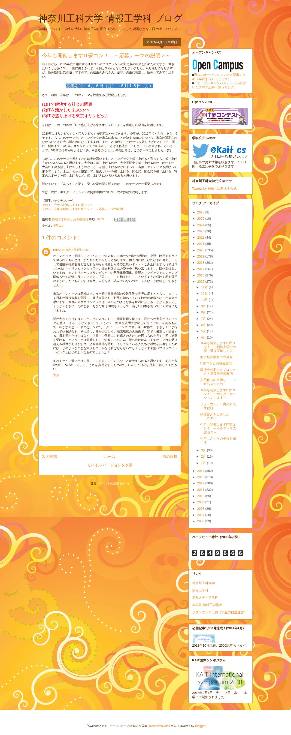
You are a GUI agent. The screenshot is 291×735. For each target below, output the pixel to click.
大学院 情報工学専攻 (207, 605)
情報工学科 (200, 590)
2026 (201, 212)
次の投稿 (49, 457)
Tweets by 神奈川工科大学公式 (214, 188)
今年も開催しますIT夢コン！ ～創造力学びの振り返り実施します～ (218, 347)
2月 (204, 456)
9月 (204, 306)
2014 (201, 471)
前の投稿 (170, 457)
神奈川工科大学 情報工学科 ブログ (110, 18)
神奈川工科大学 (203, 583)
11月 (205, 293)
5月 (204, 331)
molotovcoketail (159, 726)
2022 (201, 237)
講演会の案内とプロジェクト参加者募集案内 (218, 371)
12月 (205, 287)
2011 (201, 490)
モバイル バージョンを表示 (109, 465)
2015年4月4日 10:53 (76, 250)
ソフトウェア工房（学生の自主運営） (219, 612)
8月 (204, 312)
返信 (56, 375)
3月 (204, 450)
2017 (201, 269)
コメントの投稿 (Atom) (113, 483)
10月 (205, 300)
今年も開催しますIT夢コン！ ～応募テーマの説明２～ (218, 428)
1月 (204, 463)
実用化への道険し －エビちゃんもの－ (218, 382)
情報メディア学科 (205, 597)
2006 (201, 521)
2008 (201, 508)
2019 (201, 256)
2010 (201, 496)
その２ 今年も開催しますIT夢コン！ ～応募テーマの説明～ (84, 209)
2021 (201, 244)
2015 (201, 281)
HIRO (57, 250)
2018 (201, 262)
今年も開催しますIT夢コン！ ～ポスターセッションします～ (218, 394)
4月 (204, 337)
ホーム (109, 457)
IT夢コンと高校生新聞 (216, 363)
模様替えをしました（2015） (214, 416)
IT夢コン (58, 225)
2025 (201, 218)
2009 (201, 502)
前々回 (46, 64)
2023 (201, 231)
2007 (201, 515)
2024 (201, 225)
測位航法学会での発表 (216, 357)
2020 (201, 250)
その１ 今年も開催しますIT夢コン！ (67, 205)
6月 (204, 325)
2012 (201, 483)
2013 (201, 477)
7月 (204, 319)
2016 (201, 275)
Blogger (200, 726)
